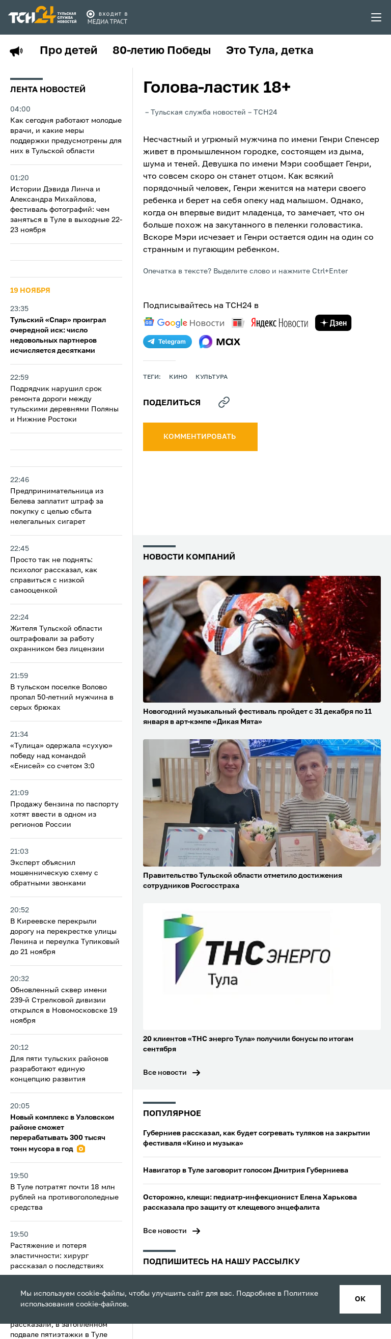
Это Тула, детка (270, 51)
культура (212, 377)
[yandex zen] (333, 323)
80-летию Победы (162, 51)
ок (360, 1299)
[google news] (184, 322)
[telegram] (167, 341)
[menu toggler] (377, 17)
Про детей (68, 51)
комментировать (200, 436)
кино (178, 377)
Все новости (165, 1072)
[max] (219, 341)
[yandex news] (270, 322)
